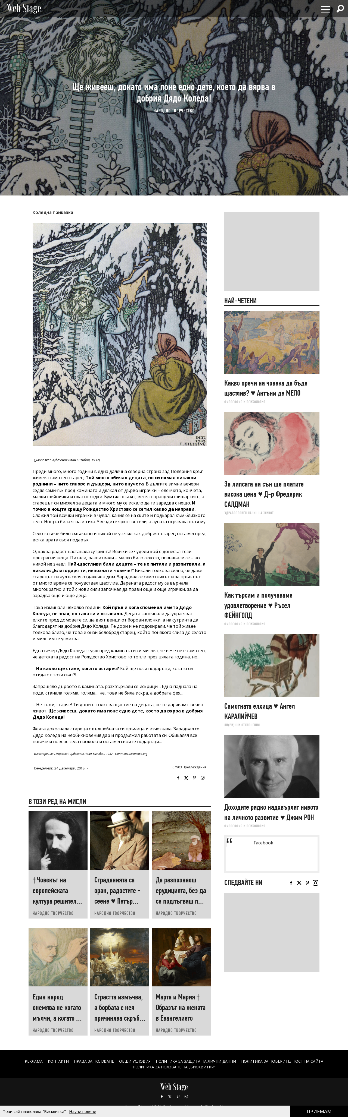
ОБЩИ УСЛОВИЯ (135, 1061)
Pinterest (178, 1097)
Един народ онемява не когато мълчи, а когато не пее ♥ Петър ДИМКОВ (57, 1018)
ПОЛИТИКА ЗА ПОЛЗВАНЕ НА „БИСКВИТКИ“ (174, 1066)
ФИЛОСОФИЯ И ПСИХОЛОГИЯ (244, 402)
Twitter (186, 777)
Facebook (178, 778)
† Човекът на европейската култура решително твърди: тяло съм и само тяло (58, 901)
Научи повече (82, 1111)
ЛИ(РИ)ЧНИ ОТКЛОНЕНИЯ (242, 725)
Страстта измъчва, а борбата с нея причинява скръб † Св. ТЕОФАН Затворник (119, 1018)
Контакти (58, 1061)
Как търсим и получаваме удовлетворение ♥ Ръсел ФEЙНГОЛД (258, 605)
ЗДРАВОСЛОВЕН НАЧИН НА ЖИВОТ (249, 513)
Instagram (202, 778)
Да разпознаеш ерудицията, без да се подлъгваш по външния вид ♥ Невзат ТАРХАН (181, 901)
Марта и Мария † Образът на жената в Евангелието (181, 1007)
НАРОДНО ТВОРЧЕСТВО (174, 110)
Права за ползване (94, 1061)
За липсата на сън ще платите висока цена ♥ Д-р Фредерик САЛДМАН (264, 494)
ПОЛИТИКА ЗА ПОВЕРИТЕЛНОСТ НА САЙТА (282, 1061)
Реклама (33, 1061)
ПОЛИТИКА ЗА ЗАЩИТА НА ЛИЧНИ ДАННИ (196, 1061)
